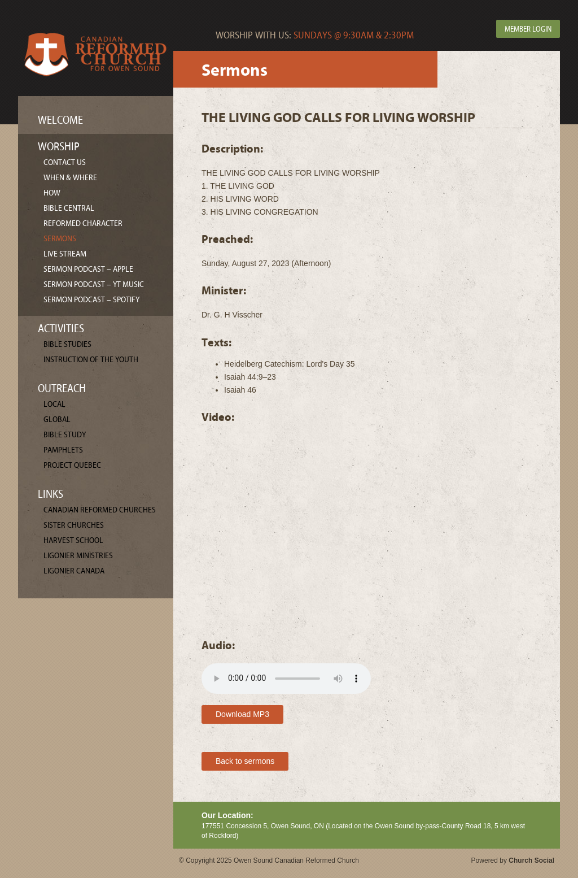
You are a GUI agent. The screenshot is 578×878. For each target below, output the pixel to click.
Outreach (62, 388)
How (51, 193)
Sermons (59, 239)
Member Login (528, 29)
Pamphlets (63, 450)
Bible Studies (67, 344)
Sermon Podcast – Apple (88, 269)
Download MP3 (242, 714)
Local (54, 404)
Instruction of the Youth (90, 359)
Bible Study (64, 435)
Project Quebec (72, 465)
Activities (61, 328)
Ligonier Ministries (78, 555)
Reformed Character (82, 223)
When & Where (70, 177)
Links (50, 494)
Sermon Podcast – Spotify (91, 300)
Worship (59, 146)
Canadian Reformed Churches (99, 510)
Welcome (60, 120)
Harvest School (73, 540)
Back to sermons (245, 761)
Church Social (531, 860)
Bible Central (68, 208)
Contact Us (64, 162)
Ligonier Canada (73, 571)
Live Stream (64, 254)
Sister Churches (73, 525)
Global (57, 419)
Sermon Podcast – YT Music (93, 284)
